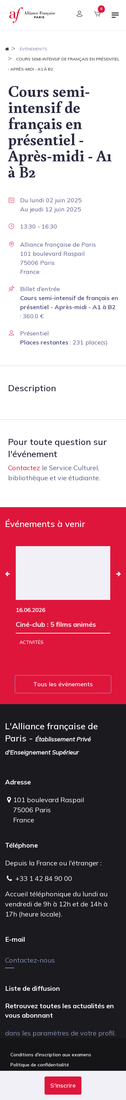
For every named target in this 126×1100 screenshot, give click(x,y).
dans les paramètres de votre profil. (60, 1033)
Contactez (24, 467)
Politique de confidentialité (39, 1065)
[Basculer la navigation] (115, 18)
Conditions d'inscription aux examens (50, 1055)
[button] (63, 1085)
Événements (33, 48)
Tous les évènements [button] (63, 684)
